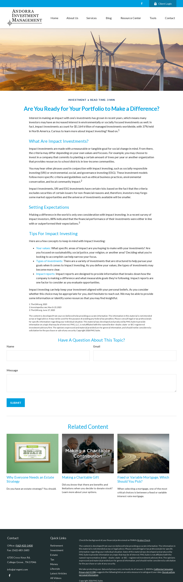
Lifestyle (55, 568)
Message (12, 370)
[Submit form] (16, 402)
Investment (56, 550)
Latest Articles (58, 573)
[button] (54, 18)
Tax (52, 559)
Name (10, 346)
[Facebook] (142, 3)
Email (96, 346)
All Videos (55, 578)
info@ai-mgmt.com (17, 569)
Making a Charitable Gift (80, 477)
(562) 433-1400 (24, 545)
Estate (54, 554)
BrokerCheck (143, 540)
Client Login (163, 3)
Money (54, 564)
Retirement (56, 545)
